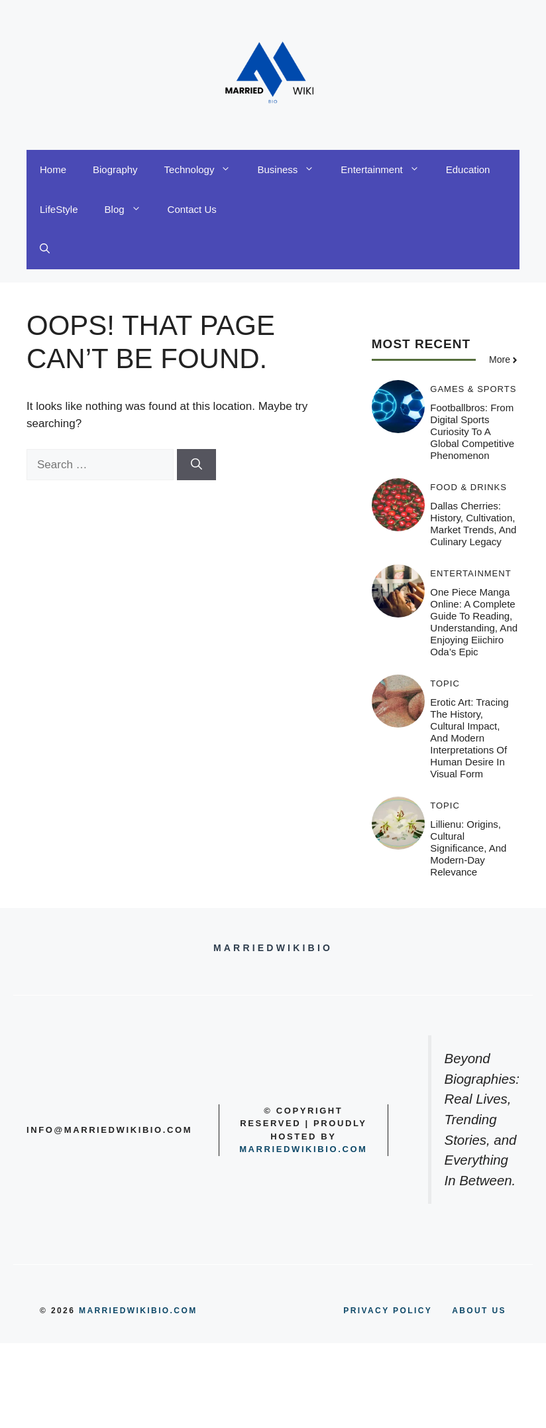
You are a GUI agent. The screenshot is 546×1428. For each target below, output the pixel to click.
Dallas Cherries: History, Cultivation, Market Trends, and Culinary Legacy (473, 523)
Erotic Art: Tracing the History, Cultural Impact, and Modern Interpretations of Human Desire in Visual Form (469, 737)
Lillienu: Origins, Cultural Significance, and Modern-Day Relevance (468, 847)
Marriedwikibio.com (303, 1149)
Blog (129, 209)
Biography (115, 169)
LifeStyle (59, 209)
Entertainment (386, 170)
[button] (45, 249)
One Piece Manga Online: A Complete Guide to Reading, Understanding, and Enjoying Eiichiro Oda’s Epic (474, 621)
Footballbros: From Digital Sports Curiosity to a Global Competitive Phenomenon (472, 431)
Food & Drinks (468, 487)
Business (292, 170)
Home (53, 169)
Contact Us (192, 209)
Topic (445, 683)
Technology (204, 170)
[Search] (196, 465)
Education (468, 169)
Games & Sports (473, 389)
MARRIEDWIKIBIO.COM (138, 1310)
